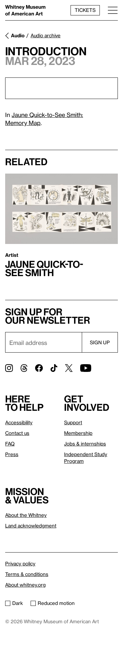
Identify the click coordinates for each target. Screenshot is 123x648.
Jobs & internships (85, 443)
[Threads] (24, 368)
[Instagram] (9, 368)
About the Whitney (26, 515)
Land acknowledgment (30, 525)
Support (73, 422)
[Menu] (113, 10)
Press (11, 454)
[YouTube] (85, 368)
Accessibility (19, 422)
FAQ (9, 443)
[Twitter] (68, 368)
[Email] (43, 342)
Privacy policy (20, 563)
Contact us (17, 433)
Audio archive (46, 35)
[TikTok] (54, 368)
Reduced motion (53, 603)
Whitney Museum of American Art (25, 10)
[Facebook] (39, 368)
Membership (78, 433)
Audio (17, 35)
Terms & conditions (26, 574)
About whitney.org (25, 585)
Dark (14, 603)
